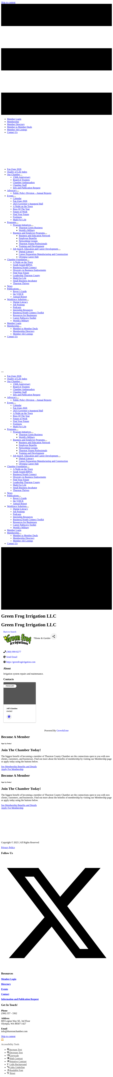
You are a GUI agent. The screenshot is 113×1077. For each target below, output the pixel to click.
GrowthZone (62, 730)
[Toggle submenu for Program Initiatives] (32, 225)
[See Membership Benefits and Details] (19, 766)
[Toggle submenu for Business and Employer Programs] (46, 233)
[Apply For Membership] (12, 769)
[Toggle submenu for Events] (15, 196)
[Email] (9, 716)
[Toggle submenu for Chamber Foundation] (28, 260)
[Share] (53, 636)
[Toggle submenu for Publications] (20, 289)
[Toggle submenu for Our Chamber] (21, 175)
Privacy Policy (8, 847)
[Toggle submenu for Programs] (17, 223)
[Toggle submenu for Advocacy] (18, 191)
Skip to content (8, 2)
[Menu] (2, 371)
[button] (56, 967)
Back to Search (9, 632)
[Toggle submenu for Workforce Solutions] (27, 300)
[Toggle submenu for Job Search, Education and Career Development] (59, 249)
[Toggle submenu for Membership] (20, 326)
